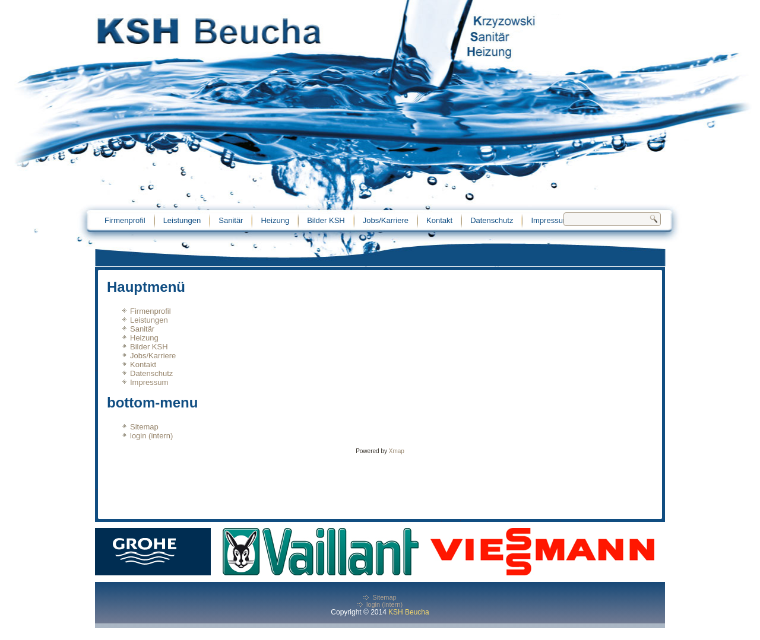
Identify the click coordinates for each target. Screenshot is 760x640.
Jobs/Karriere (385, 220)
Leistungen (182, 220)
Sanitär (230, 220)
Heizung (275, 220)
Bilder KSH (326, 220)
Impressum (550, 220)
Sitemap (144, 426)
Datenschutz (491, 220)
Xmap (396, 451)
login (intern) (151, 435)
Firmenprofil (124, 220)
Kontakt (439, 220)
